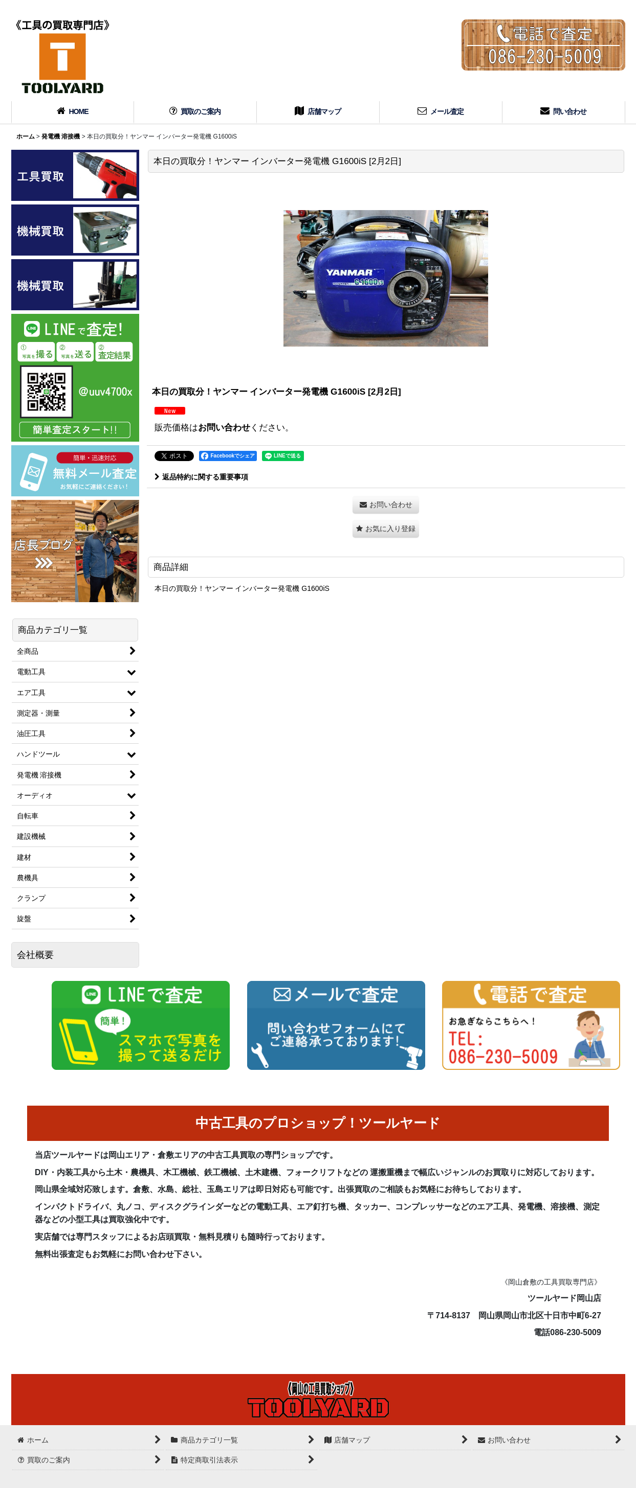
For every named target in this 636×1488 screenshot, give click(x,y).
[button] (386, 529)
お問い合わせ (224, 427)
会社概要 (35, 955)
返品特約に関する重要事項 (201, 477)
